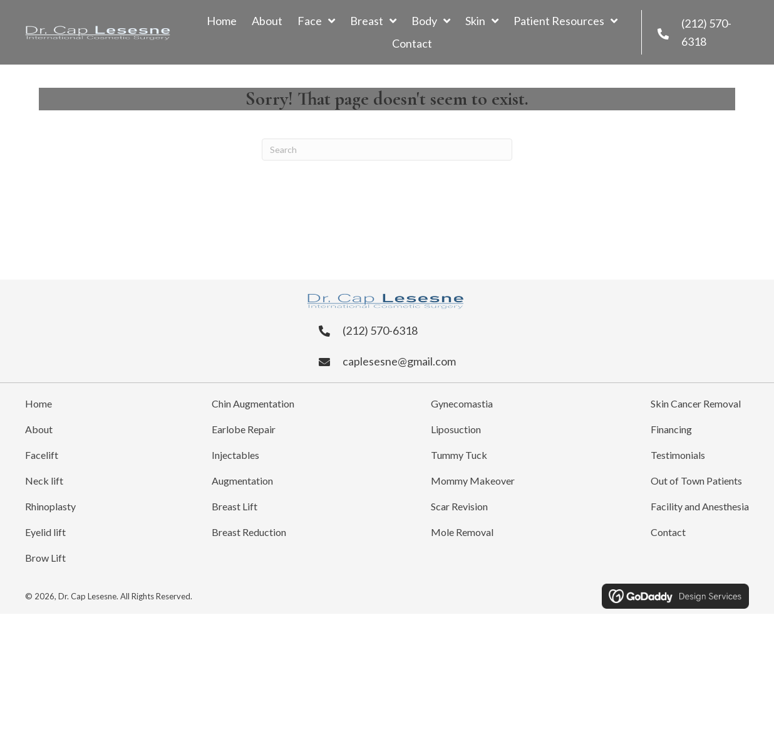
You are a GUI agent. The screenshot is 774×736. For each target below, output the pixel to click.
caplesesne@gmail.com (399, 361)
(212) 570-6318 (380, 330)
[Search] (387, 149)
